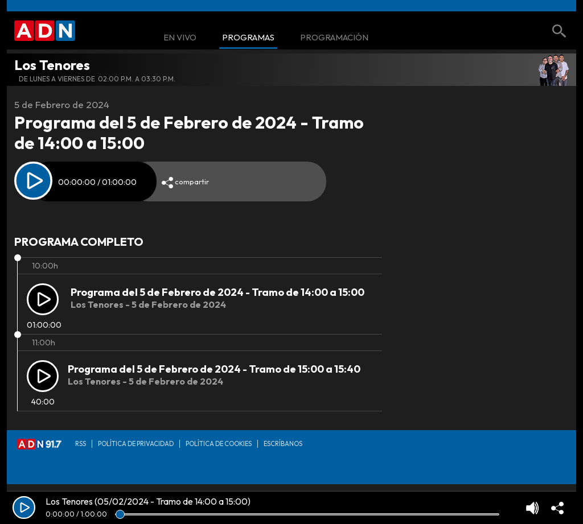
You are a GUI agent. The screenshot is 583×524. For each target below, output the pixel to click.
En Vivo (179, 38)
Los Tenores (52, 64)
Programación (334, 38)
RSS (80, 444)
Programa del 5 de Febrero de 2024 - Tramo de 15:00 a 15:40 (214, 369)
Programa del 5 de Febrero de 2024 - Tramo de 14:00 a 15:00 (217, 292)
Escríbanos (283, 444)
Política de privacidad (136, 444)
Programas (248, 38)
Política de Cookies (219, 444)
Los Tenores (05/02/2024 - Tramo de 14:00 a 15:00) (148, 501)
